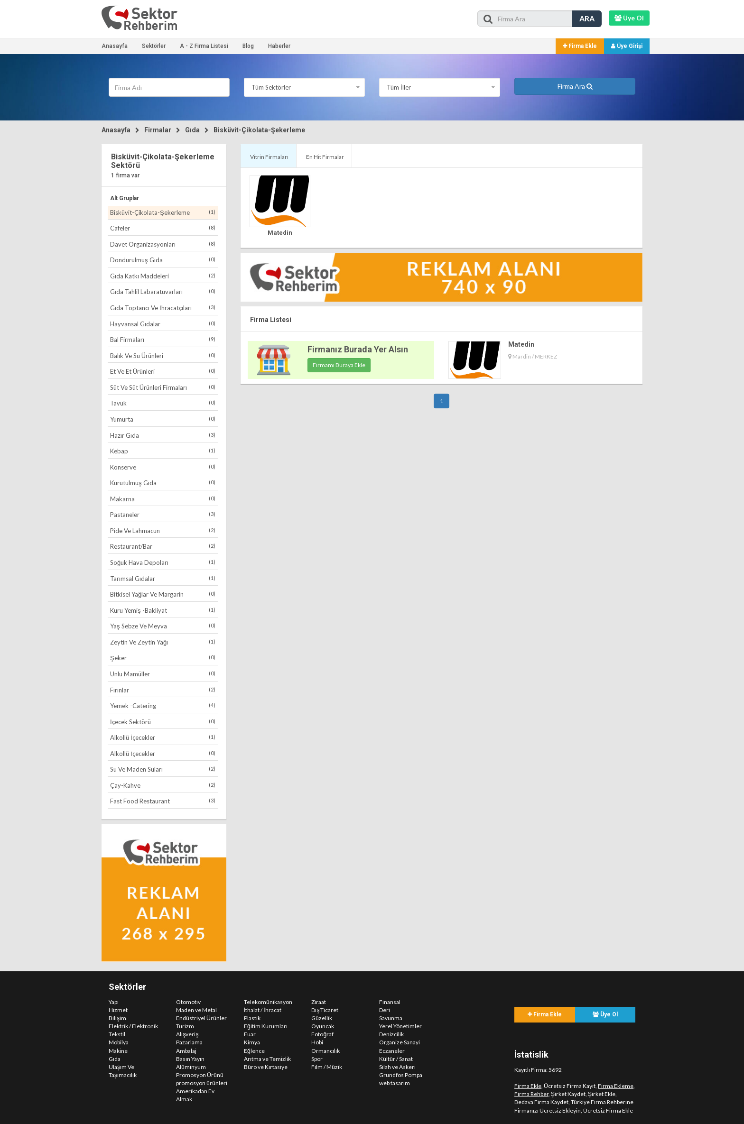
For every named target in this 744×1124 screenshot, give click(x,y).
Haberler (279, 46)
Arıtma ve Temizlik (267, 1058)
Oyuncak (322, 1026)
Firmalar (157, 130)
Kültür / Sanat (396, 1058)
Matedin (280, 232)
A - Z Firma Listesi (204, 46)
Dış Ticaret (324, 1009)
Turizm (185, 1026)
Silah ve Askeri (397, 1066)
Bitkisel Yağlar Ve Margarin (162, 594)
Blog (248, 46)
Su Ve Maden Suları (162, 769)
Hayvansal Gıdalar (162, 324)
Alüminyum (191, 1066)
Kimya (252, 1042)
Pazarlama (189, 1042)
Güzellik (321, 1018)
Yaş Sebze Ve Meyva (162, 626)
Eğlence (254, 1050)
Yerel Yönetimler (400, 1026)
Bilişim (117, 1018)
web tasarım (394, 1083)
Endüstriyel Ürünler (201, 1018)
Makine (118, 1050)
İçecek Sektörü (162, 722)
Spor (317, 1058)
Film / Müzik (326, 1066)
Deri (384, 1009)
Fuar (250, 1034)
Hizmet (118, 1009)
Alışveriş (187, 1034)
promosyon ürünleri (201, 1083)
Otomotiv (188, 1001)
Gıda (192, 130)
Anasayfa (115, 46)
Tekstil (117, 1034)
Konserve (162, 467)
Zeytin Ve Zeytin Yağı (162, 642)
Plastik (252, 1018)
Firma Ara (575, 86)
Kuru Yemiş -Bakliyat (162, 610)
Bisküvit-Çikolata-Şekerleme (259, 130)
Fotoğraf (322, 1034)
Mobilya (119, 1042)
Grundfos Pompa (400, 1074)
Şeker (162, 658)
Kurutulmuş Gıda (162, 483)
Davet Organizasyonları (162, 244)
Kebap (162, 451)
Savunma (390, 1018)
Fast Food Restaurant (162, 801)
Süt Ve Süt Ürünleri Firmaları (162, 387)
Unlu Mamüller (162, 674)
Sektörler (154, 46)
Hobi (317, 1042)
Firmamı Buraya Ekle (339, 365)
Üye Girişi (626, 46)
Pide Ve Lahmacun (162, 530)
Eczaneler (392, 1050)
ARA (587, 18)
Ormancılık (325, 1050)
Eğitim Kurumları (266, 1026)
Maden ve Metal (196, 1009)
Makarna (162, 499)
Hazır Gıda (162, 435)
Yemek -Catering (162, 705)
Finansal (389, 1001)
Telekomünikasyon (268, 1001)
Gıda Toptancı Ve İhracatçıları (162, 308)
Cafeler (162, 228)
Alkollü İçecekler (162, 737)
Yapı (114, 1001)
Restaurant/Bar (162, 546)
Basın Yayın (190, 1058)
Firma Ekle (580, 46)
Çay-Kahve (162, 785)
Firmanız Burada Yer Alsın (357, 349)
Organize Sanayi (399, 1042)
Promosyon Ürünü (199, 1074)
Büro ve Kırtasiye (266, 1066)
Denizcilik (391, 1034)
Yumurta (162, 419)
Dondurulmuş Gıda (162, 260)
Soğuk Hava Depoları (162, 562)
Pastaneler (162, 514)
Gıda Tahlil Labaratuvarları (162, 291)
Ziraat (318, 1001)
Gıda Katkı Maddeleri (162, 276)
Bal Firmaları (162, 339)
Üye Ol (605, 1014)
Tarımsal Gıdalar (162, 578)
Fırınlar (162, 690)
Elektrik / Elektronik (133, 1026)
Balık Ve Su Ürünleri (162, 355)
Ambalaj (186, 1050)
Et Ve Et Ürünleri (162, 371)
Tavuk (162, 403)
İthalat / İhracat (262, 1009)
